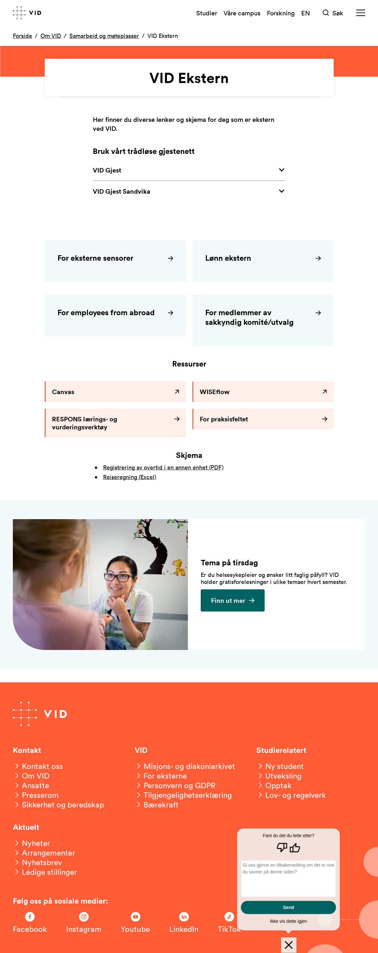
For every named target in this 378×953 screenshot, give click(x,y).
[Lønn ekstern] (263, 261)
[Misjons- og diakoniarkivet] (185, 766)
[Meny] (360, 13)
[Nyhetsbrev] (37, 862)
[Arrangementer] (44, 852)
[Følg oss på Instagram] (83, 923)
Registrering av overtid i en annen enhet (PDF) (163, 467)
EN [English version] (305, 13)
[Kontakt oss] (38, 766)
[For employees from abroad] (115, 315)
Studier (206, 13)
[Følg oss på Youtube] (135, 923)
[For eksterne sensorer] (115, 261)
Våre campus (242, 13)
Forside (22, 35)
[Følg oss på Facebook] (30, 923)
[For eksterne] (161, 775)
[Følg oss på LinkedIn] (183, 923)
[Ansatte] (31, 785)
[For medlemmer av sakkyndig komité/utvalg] (263, 320)
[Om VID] (31, 775)
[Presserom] (36, 795)
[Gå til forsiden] (27, 12)
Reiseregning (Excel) (129, 477)
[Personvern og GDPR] (175, 785)
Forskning (281, 13)
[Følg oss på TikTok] (229, 923)
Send (288, 907)
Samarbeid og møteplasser (104, 35)
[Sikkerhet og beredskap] (58, 804)
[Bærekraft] (157, 804)
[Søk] (333, 13)
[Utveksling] (279, 775)
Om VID (50, 35)
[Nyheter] (31, 843)
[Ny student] (280, 766)
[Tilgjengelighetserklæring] (183, 795)
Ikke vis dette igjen (288, 920)
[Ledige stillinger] (45, 872)
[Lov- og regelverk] (291, 795)
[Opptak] (274, 785)
